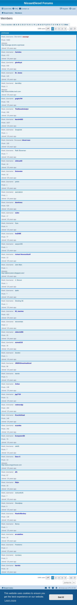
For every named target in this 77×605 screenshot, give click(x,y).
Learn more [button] (10, 600)
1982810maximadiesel (23, 363)
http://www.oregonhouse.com (11, 465)
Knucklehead (20, 415)
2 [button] (55, 28)
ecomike (18, 425)
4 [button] (62, 28)
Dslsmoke (18, 171)
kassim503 (19, 119)
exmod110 (19, 342)
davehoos (18, 202)
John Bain (18, 265)
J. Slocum (18, 280)
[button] (48, 28)
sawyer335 (19, 244)
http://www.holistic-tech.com (11, 91)
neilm (17, 213)
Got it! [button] (61, 597)
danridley (18, 83)
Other (66, 24)
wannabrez (19, 192)
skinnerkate (19, 321)
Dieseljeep (18, 503)
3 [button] (58, 28)
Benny (17, 524)
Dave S (17, 456)
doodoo (17, 353)
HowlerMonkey (20, 513)
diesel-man (26, 140)
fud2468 (18, 233)
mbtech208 (19, 332)
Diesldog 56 (19, 301)
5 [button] (65, 28)
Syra (16, 223)
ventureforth (19, 493)
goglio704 (18, 98)
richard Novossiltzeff (23, 254)
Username (5, 33)
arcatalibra (19, 534)
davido (17, 373)
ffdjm (17, 482)
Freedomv (18, 545)
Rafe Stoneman (20, 150)
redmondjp (19, 405)
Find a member (6, 24)
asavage (25, 37)
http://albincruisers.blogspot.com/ (12, 273)
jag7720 (18, 394)
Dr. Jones (18, 73)
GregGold (18, 130)
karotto (17, 565)
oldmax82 (18, 161)
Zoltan (17, 384)
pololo (17, 182)
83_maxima (19, 311)
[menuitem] (15, 8)
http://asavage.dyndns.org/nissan (12, 45)
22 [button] (71, 28)
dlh (16, 472)
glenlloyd (18, 62)
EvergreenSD (20, 436)
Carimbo (18, 52)
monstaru (18, 555)
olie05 (17, 446)
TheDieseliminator (22, 109)
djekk (17, 290)
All (14, 24)
